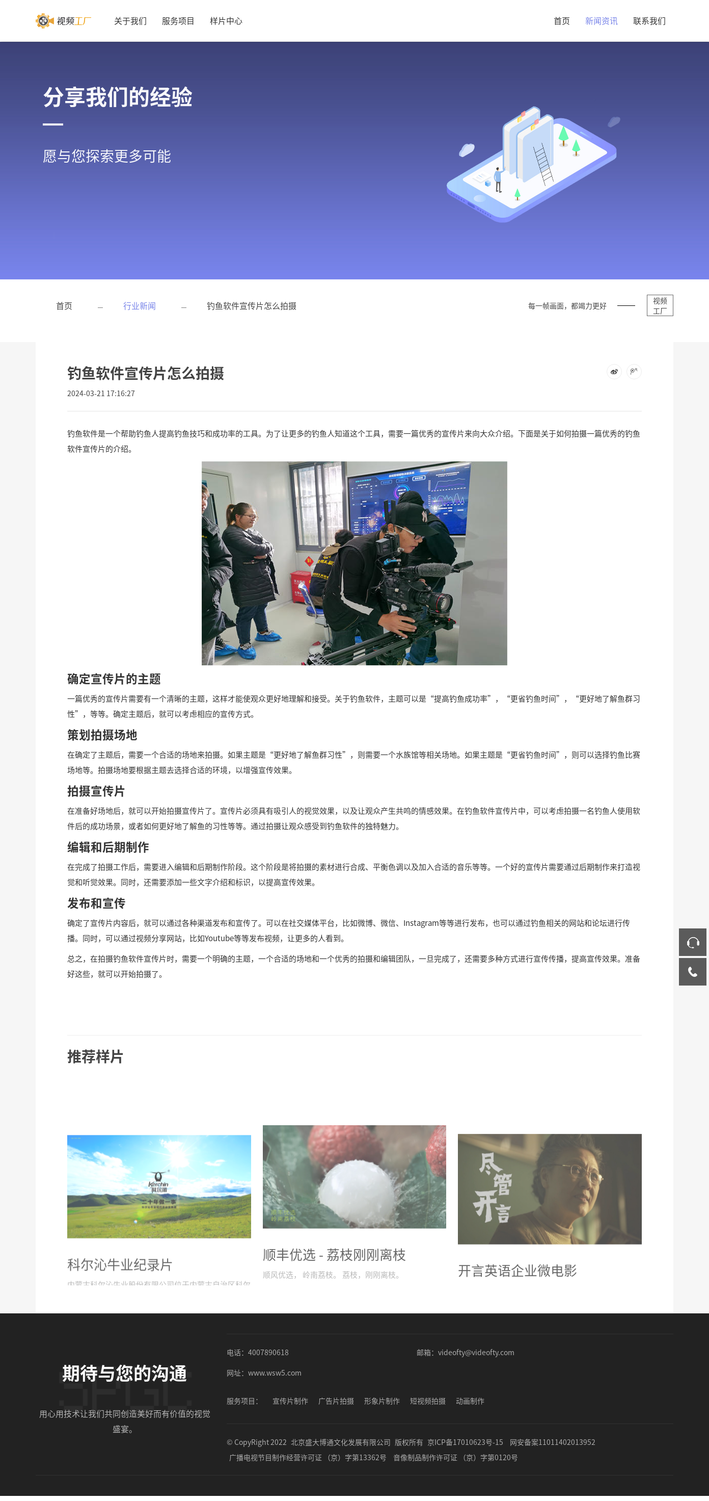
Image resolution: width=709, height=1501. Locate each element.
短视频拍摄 (428, 1400)
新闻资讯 (601, 20)
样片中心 (226, 20)
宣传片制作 (290, 1400)
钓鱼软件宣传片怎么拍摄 (251, 305)
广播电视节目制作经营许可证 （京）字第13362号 (308, 1457)
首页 (562, 20)
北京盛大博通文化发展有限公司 (341, 1442)
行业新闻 (139, 305)
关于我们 (130, 20)
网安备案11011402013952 (552, 1442)
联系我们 (649, 20)
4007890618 (268, 1352)
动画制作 (470, 1400)
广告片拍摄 (336, 1400)
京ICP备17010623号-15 (465, 1442)
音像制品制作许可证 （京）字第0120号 (455, 1457)
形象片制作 (382, 1400)
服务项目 (178, 20)
